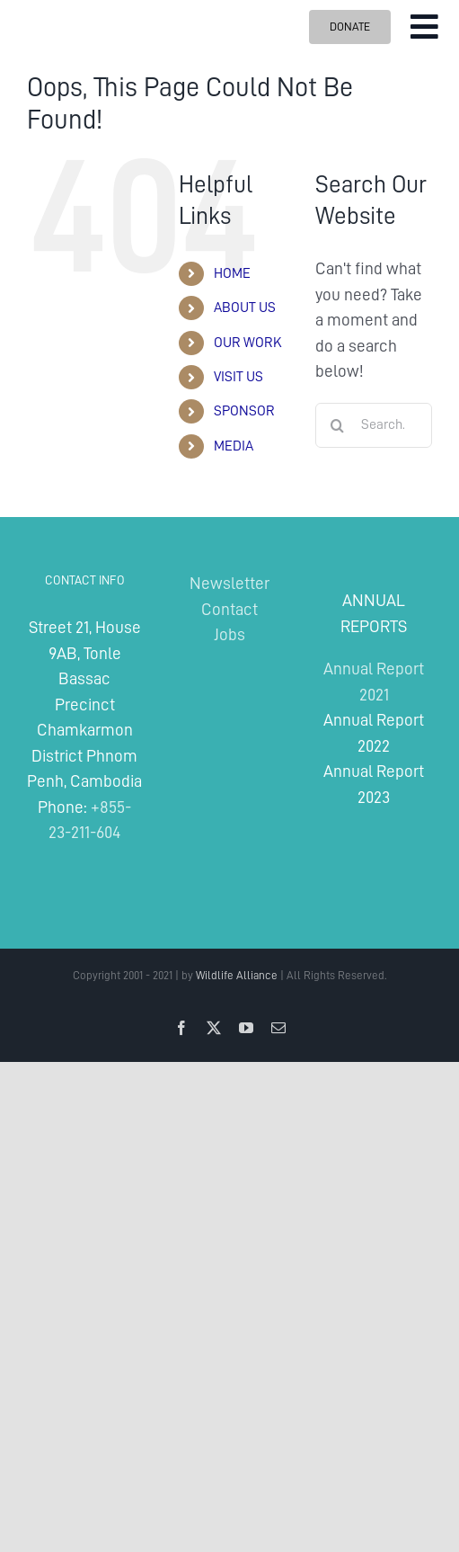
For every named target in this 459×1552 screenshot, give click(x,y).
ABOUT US (245, 307)
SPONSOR (244, 411)
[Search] (337, 425)
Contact (229, 609)
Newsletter (229, 583)
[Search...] (373, 425)
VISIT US (238, 377)
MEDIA (233, 446)
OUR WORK (248, 342)
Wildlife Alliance (237, 975)
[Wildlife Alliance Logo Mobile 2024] (75, 11)
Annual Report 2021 (373, 681)
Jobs (229, 634)
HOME (232, 273)
